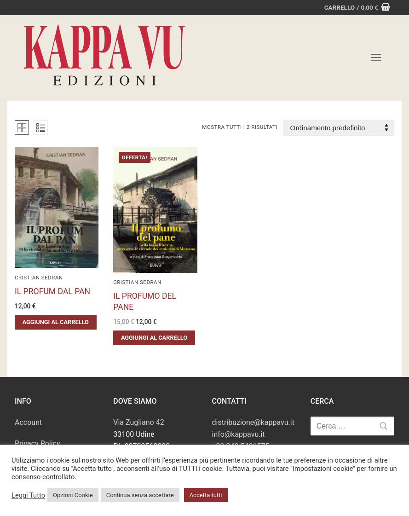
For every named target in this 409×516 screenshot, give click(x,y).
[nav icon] (376, 58)
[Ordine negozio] (338, 128)
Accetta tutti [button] (206, 495)
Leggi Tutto (28, 495)
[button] (56, 322)
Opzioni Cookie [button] (73, 495)
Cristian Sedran (39, 277)
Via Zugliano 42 (138, 422)
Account (28, 422)
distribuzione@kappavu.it (253, 422)
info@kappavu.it (238, 434)
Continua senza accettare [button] (140, 495)
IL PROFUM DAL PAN (52, 291)
